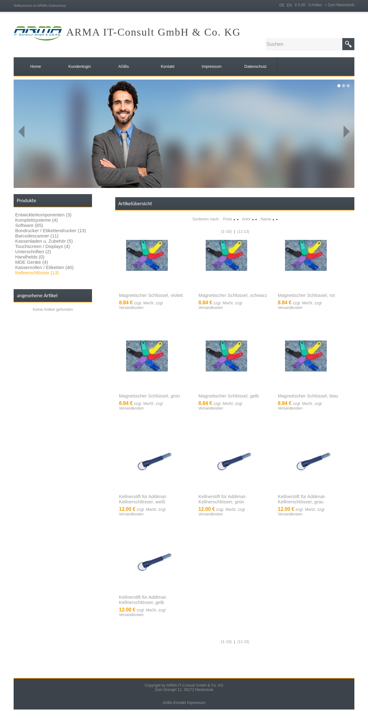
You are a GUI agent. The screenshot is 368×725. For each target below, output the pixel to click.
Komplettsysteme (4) (36, 220)
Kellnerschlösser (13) (37, 272)
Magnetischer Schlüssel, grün (149, 395)
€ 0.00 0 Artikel (310, 5)
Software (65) (29, 225)
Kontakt (179, 703)
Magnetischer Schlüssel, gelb (228, 395)
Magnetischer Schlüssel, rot (306, 295)
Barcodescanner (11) (37, 235)
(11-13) (243, 231)
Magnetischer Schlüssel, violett (151, 295)
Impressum (196, 703)
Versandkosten (131, 308)
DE (282, 5)
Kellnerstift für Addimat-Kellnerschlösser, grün (222, 499)
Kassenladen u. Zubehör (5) (44, 241)
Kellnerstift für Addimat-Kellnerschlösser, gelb (143, 599)
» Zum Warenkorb (339, 5)
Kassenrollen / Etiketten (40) (44, 267)
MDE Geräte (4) (31, 262)
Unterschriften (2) (33, 251)
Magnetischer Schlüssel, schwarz (232, 295)
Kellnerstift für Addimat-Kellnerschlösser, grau (302, 499)
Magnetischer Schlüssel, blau (308, 395)
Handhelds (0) (29, 256)
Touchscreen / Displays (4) (42, 246)
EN (289, 5)
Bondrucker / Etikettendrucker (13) (50, 230)
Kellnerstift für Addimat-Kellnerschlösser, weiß (143, 499)
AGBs (167, 703)
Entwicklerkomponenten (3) (43, 214)
